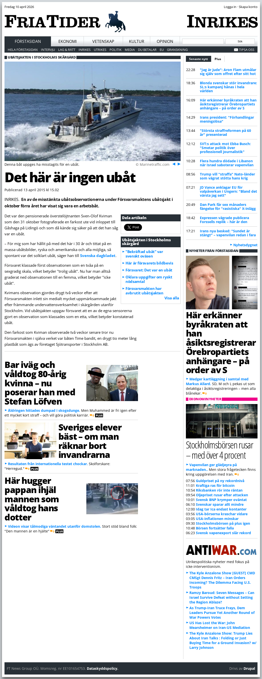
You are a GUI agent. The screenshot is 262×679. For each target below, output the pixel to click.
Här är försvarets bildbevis (149, 262)
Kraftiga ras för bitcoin (215, 485)
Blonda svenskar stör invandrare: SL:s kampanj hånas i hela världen (228, 87)
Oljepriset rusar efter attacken (222, 495)
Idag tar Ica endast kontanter (221, 509)
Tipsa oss (246, 49)
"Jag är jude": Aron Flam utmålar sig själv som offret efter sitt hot (228, 71)
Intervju (48, 49)
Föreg (173, 164)
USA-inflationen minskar (217, 518)
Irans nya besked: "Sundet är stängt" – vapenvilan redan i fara (228, 233)
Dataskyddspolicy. (102, 668)
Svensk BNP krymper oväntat (221, 499)
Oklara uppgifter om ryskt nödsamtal (149, 279)
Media (130, 49)
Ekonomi (67, 41)
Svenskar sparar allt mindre (220, 504)
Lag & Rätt (66, 49)
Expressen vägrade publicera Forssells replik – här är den (224, 219)
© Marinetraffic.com (152, 164)
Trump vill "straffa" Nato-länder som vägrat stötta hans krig (227, 176)
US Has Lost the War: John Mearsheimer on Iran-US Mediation (219, 625)
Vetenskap (103, 41)
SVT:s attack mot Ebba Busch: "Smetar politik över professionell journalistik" (225, 147)
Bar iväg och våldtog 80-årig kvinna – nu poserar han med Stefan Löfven (39, 382)
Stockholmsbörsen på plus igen (223, 523)
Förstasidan (28, 41)
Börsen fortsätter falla (215, 528)
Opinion (165, 41)
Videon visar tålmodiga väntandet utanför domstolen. (54, 526)
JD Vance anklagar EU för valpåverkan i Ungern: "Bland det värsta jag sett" (228, 191)
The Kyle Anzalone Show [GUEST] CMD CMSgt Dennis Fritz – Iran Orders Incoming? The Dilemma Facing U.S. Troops (222, 580)
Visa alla (171, 297)
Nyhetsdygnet (245, 245)
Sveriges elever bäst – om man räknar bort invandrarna (89, 440)
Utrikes (100, 49)
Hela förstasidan (23, 49)
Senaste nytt (200, 58)
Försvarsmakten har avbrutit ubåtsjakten (144, 290)
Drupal (249, 668)
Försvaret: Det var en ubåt (149, 269)
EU (162, 49)
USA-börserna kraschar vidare (222, 513)
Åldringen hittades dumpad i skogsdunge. (44, 410)
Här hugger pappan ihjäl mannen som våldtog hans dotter (31, 498)
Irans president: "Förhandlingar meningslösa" (227, 119)
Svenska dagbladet (98, 255)
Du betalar (147, 49)
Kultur (136, 41)
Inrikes (85, 49)
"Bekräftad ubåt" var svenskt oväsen (144, 253)
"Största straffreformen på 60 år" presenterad (225, 132)
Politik (116, 49)
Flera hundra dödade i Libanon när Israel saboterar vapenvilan (227, 163)
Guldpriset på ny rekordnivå (220, 480)
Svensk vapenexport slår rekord (223, 532)
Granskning (177, 49)
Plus (218, 59)
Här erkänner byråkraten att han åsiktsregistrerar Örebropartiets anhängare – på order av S (228, 104)
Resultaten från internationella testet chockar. (48, 463)
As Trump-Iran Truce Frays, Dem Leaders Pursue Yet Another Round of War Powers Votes (222, 612)
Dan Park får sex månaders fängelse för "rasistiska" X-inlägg (228, 206)
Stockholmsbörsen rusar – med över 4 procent (219, 449)
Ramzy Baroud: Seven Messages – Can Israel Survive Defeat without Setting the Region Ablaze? (221, 597)
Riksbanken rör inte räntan (219, 490)
